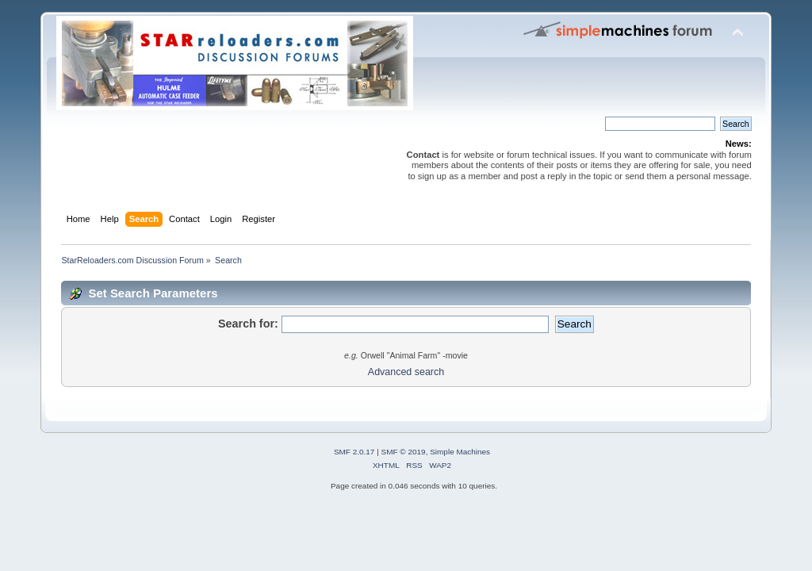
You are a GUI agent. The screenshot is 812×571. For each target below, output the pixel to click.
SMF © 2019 (403, 451)
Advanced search (406, 371)
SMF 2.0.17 (354, 451)
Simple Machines (460, 451)
